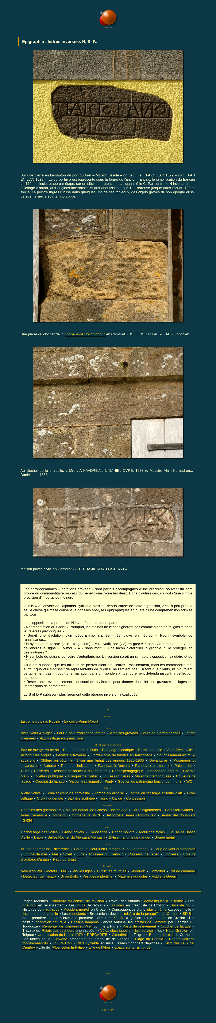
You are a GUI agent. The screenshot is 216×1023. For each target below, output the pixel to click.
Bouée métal (165, 837)
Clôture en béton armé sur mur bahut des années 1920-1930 (92, 760)
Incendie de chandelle (40, 914)
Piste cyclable (88, 943)
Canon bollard (123, 832)
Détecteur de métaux (40, 876)
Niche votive (31, 793)
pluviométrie (156, 909)
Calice (117, 798)
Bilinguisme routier (83, 776)
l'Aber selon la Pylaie (68, 947)
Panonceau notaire (163, 771)
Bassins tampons (85, 922)
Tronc (103, 798)
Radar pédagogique (128, 771)
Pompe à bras (74, 750)
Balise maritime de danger (129, 837)
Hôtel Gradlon (177, 931)
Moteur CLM (56, 871)
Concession (135, 798)
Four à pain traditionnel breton (81, 733)
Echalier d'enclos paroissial (68, 793)
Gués (25, 771)
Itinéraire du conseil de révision (78, 901)
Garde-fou (59, 815)
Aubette (49, 766)
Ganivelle (171, 854)
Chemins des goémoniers (41, 810)
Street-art (138, 871)
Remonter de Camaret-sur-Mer (67, 926)
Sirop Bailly (69, 876)
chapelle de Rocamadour (85, 334)
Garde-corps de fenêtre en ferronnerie (121, 755)
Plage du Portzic (149, 939)
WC (189, 782)
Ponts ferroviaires (179, 810)
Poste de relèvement (139, 926)
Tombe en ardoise (109, 793)
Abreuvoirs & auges (37, 733)
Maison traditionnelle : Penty (91, 782)
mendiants (77, 914)
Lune (81, 854)
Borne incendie (150, 750)
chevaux (29, 905)
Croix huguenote (50, 798)
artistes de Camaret (150, 922)
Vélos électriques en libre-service (126, 931)
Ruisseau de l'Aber (143, 854)
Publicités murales (111, 871)
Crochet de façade (50, 782)
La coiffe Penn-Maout (81, 721)
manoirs (160, 918)
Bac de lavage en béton (40, 750)
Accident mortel (76, 909)
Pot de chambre (182, 871)
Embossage (97, 832)
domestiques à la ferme (163, 901)
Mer (55, 854)
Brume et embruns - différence (45, 849)
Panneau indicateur (77, 766)
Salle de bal (180, 905)
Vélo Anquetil (31, 871)
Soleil (67, 854)
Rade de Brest (64, 860)
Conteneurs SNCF (86, 815)
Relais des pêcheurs (58, 931)
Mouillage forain (152, 832)
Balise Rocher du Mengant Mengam (76, 837)
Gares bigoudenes (146, 810)
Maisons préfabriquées (153, 776)
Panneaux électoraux (152, 766)
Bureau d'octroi (161, 935)
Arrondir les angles (36, 755)
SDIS (187, 914)
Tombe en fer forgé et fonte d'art (155, 793)
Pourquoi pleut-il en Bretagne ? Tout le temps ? (111, 849)
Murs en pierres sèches (161, 733)
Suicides (117, 905)
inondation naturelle (50, 922)
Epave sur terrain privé (132, 947)
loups (81, 905)
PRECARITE (97, 935)
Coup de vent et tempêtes (174, 849)
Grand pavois (73, 832)
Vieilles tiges (83, 871)
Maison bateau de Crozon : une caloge (96, 810)
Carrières (41, 771)
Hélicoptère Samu (119, 815)
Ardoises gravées (124, 733)
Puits (94, 750)
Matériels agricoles (133, 876)
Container (157, 871)
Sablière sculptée (81, 798)
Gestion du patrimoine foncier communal (150, 782)
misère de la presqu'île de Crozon (151, 914)
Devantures (158, 760)
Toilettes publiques (48, 776)
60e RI (118, 918)
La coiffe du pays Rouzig (40, 721)
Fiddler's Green (164, 876)
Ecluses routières (116, 776)
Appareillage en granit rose (61, 738)
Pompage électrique (118, 750)
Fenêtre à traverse (71, 755)
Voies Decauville (179, 750)
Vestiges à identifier (97, 876)
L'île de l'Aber (99, 947)
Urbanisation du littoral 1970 (60, 935)
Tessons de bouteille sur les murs (80, 771)
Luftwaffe (60, 939)
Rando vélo (147, 815)
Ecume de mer (35, 854)
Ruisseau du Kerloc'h (106, 854)
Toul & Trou (62, 943)
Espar (38, 837)
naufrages (51, 909)
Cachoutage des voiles (39, 832)
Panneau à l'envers (114, 766)
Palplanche (183, 766)
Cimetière (119, 935)
